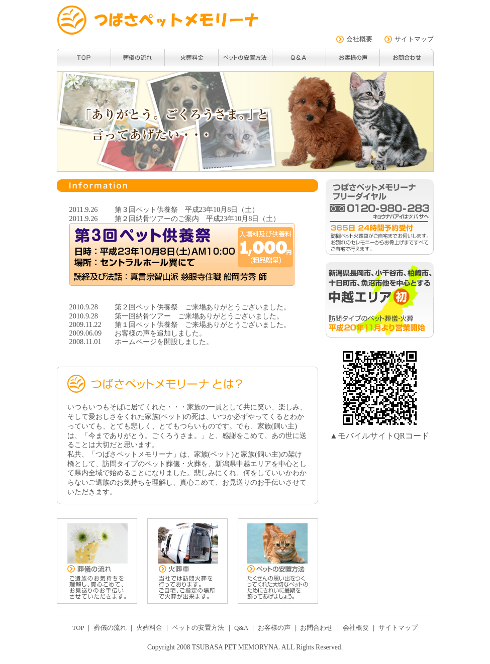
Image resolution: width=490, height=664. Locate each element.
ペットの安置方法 (198, 627)
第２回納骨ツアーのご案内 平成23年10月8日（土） (197, 218)
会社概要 (359, 39)
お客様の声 (132, 333)
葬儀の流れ (110, 627)
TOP (78, 627)
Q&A (241, 627)
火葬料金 (149, 627)
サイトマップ (414, 39)
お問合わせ (316, 627)
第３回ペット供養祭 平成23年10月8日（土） (187, 209)
